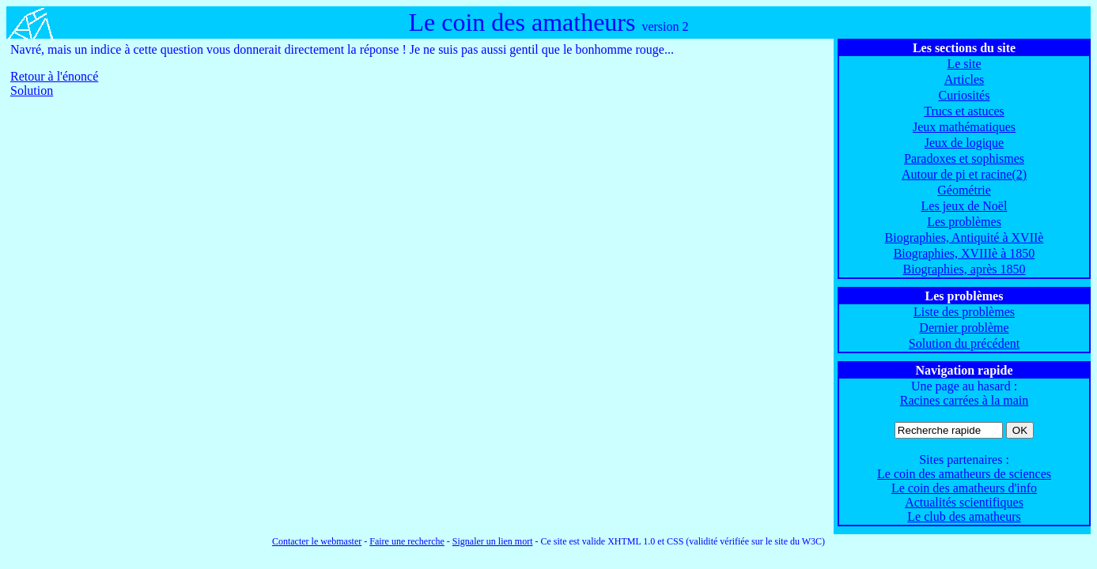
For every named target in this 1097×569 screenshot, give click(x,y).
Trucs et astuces (964, 111)
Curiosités (964, 95)
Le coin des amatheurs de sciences (964, 473)
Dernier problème (963, 327)
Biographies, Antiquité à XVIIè (964, 237)
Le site (964, 63)
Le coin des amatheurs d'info (964, 488)
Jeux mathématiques (964, 127)
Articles (964, 79)
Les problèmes (964, 221)
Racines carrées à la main (964, 400)
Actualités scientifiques (964, 502)
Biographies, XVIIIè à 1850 (964, 253)
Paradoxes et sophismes (964, 158)
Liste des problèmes (964, 311)
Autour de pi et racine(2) (964, 174)
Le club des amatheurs (964, 516)
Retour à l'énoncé (54, 76)
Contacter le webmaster (316, 541)
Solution (31, 90)
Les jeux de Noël (964, 206)
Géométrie (964, 190)
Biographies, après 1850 (963, 269)
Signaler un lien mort (492, 541)
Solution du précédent (964, 343)
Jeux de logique (964, 142)
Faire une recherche (406, 541)
